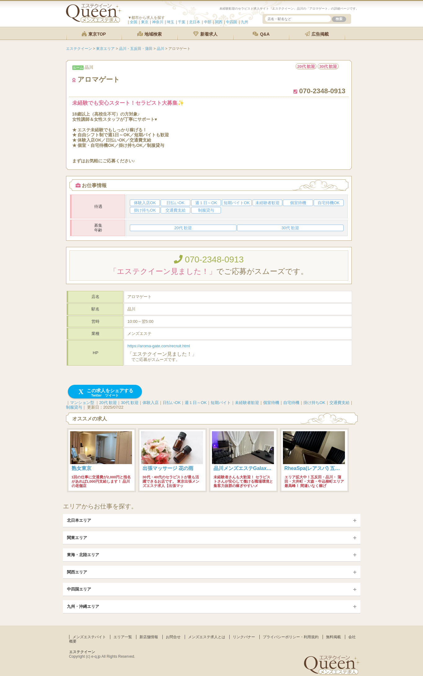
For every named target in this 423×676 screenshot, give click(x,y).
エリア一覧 (122, 637)
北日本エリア (79, 520)
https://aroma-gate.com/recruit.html (158, 346)
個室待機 (271, 402)
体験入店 (151, 402)
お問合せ (173, 637)
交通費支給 (339, 402)
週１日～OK (196, 402)
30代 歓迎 (130, 402)
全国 (133, 22)
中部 (207, 22)
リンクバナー (244, 637)
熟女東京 (81, 468)
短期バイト (221, 402)
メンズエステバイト (89, 637)
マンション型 (82, 402)
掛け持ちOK (314, 402)
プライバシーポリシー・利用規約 (291, 637)
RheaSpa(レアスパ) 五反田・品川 (322, 468)
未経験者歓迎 (247, 402)
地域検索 (149, 34)
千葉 (181, 22)
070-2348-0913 (209, 259)
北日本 (194, 22)
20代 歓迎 (108, 402)
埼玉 (170, 22)
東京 (144, 22)
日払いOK (172, 402)
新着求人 (205, 34)
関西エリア (77, 572)
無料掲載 (333, 637)
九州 (244, 22)
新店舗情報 (148, 637)
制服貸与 (74, 407)
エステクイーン (82, 652)
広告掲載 (317, 34)
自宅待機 (291, 402)
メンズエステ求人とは (206, 637)
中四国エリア (79, 589)
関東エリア (77, 537)
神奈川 (157, 22)
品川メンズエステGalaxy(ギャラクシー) (258, 468)
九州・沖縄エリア (83, 606)
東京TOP (94, 34)
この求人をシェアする (105, 392)
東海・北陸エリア (83, 554)
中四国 (231, 22)
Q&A (261, 34)
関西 (219, 22)
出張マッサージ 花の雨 (168, 468)
